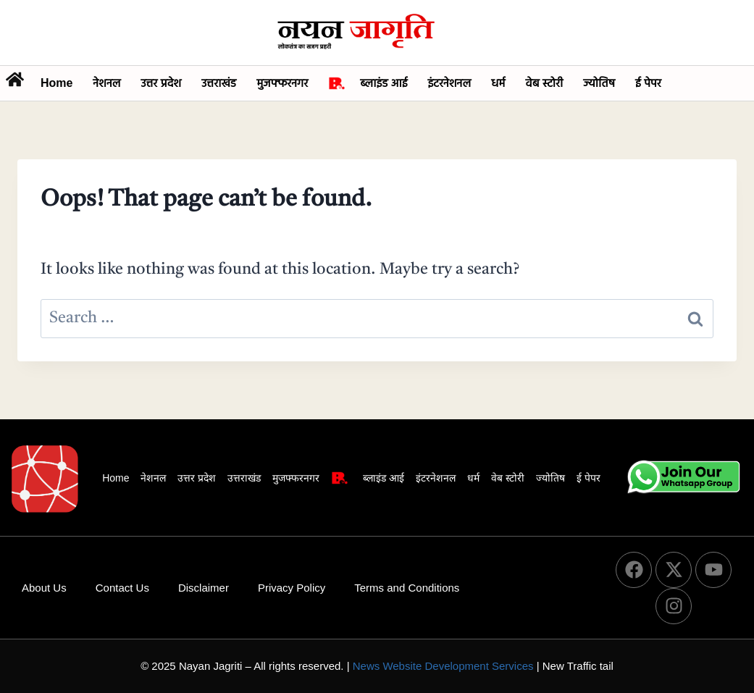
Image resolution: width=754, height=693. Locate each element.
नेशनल (106, 83)
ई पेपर (648, 83)
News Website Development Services (443, 666)
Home (56, 83)
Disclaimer (203, 587)
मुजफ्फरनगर (282, 83)
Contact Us (122, 587)
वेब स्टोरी (544, 83)
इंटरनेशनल (449, 83)
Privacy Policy (291, 587)
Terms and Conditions (406, 587)
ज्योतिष (599, 83)
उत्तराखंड (218, 83)
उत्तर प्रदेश (161, 83)
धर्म (498, 83)
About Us (44, 587)
